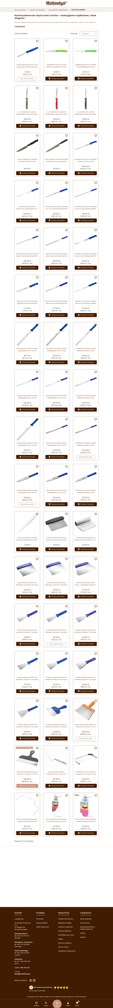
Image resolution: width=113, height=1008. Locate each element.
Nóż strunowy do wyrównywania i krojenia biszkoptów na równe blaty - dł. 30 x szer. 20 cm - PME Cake (85, 820)
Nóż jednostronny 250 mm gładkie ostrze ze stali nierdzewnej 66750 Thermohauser (85, 255)
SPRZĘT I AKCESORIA (37, 10)
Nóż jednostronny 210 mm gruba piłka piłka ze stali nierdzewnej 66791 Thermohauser (27, 302)
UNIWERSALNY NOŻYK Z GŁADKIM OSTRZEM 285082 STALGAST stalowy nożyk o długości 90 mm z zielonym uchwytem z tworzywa (86, 66)
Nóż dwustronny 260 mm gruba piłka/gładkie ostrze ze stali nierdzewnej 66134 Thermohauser (56, 350)
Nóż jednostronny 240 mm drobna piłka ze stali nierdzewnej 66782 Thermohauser (56, 302)
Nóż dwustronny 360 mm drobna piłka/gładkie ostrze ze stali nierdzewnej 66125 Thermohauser (27, 444)
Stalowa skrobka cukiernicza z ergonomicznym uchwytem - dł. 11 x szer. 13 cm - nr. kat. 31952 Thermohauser (85, 539)
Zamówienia (85, 923)
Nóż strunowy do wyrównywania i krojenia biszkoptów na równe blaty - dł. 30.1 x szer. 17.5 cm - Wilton (27, 820)
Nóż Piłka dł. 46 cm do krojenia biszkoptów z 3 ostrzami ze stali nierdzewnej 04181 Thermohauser (86, 773)
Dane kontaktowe (64, 931)
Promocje (39, 919)
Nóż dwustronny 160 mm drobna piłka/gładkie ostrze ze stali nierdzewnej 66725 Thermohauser (27, 491)
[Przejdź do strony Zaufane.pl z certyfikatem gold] (31, 987)
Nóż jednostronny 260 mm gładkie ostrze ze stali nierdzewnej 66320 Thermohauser (56, 208)
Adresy (82, 933)
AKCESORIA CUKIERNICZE (58, 10)
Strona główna (20, 10)
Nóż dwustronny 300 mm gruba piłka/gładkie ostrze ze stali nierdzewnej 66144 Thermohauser (27, 397)
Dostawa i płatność (65, 927)
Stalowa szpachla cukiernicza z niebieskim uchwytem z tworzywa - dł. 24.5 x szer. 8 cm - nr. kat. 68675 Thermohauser (27, 678)
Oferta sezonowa (42, 927)
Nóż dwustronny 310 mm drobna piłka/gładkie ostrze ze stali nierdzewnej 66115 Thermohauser (56, 397)
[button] (68, 1004)
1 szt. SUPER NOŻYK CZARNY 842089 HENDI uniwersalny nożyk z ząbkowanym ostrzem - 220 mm (85, 113)
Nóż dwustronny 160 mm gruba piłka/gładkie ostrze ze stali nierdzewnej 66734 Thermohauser (56, 491)
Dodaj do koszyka (56, 79)
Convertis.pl (82, 997)
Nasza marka (63, 947)
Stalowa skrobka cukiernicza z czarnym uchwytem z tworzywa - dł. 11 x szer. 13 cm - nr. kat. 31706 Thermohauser (56, 539)
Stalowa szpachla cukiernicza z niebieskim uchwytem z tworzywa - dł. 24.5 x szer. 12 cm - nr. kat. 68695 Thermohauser (27, 726)
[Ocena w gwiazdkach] (61, 987)
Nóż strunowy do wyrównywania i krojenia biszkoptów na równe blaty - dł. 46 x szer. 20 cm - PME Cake (56, 820)
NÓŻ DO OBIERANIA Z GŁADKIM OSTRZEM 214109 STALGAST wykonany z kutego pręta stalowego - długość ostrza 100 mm (27, 160)
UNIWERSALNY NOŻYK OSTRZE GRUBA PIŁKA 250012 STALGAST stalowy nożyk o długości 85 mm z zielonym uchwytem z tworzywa (56, 66)
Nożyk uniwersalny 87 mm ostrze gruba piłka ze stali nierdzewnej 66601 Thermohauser (27, 66)
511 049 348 (25, 944)
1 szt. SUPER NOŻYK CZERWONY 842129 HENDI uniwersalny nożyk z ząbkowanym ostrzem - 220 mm (56, 113)
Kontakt (18, 913)
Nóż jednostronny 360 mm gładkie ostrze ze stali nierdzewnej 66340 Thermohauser (86, 208)
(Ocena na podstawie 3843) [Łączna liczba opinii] (37, 991)
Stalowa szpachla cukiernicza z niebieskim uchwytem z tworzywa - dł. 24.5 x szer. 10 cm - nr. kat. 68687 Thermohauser (85, 678)
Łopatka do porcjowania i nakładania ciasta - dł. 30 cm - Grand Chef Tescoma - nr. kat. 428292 (56, 773)
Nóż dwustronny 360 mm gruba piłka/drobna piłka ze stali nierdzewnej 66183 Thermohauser (86, 444)
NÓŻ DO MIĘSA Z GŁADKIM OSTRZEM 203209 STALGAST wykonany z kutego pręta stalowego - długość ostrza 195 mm (56, 160)
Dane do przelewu (64, 943)
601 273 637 (25, 953)
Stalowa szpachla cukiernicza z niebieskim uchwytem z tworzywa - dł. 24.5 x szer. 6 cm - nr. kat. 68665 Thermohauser (56, 631)
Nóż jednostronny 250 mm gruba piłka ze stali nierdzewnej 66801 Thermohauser (85, 302)
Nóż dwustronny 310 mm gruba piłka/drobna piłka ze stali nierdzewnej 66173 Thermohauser (86, 397)
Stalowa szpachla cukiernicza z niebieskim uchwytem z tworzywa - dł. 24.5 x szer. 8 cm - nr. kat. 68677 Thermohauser (85, 631)
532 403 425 (25, 961)
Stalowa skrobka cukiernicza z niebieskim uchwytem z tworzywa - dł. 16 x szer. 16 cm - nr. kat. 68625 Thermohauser (56, 584)
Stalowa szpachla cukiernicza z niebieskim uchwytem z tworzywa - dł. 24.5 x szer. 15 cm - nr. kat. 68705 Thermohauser (56, 726)
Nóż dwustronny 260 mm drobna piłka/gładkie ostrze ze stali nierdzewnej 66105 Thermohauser (27, 350)
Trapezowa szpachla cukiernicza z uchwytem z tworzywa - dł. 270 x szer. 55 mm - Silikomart (27, 773)
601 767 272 (25, 936)
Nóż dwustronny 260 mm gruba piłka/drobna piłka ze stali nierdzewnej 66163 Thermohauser (86, 350)
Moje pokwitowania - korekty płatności (88, 928)
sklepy (60, 939)
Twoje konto (85, 913)
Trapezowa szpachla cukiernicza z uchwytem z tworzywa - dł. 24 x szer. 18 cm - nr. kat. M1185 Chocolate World (86, 726)
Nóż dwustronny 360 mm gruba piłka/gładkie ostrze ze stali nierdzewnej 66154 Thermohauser (56, 444)
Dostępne (89, 33)
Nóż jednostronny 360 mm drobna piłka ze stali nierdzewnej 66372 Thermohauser (27, 255)
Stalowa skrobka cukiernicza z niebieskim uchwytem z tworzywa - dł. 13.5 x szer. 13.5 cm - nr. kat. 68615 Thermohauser (27, 584)
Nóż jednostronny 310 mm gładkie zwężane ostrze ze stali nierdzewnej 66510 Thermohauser (86, 160)
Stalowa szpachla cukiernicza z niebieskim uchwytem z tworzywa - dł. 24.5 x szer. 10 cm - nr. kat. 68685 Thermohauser (56, 678)
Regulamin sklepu (65, 923)
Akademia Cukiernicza (66, 951)
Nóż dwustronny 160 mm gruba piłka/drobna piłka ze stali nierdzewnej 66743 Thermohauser (85, 491)
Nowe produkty (41, 923)
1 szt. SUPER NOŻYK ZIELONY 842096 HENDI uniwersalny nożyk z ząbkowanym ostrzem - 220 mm (27, 113)
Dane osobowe (85, 919)
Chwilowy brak (27, 79)
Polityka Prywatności (65, 919)
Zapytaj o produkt (27, 786)
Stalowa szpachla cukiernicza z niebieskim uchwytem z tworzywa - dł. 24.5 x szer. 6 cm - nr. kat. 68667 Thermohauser (27, 631)
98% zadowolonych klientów (43, 987)
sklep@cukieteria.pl (22, 974)
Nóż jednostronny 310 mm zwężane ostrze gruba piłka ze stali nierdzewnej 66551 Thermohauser (27, 208)
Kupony (83, 937)
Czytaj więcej (19, 26)
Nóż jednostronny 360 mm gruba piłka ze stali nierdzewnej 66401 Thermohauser (56, 255)
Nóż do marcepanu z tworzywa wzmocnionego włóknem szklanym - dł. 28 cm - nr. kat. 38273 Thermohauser (27, 539)
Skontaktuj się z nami (66, 935)
